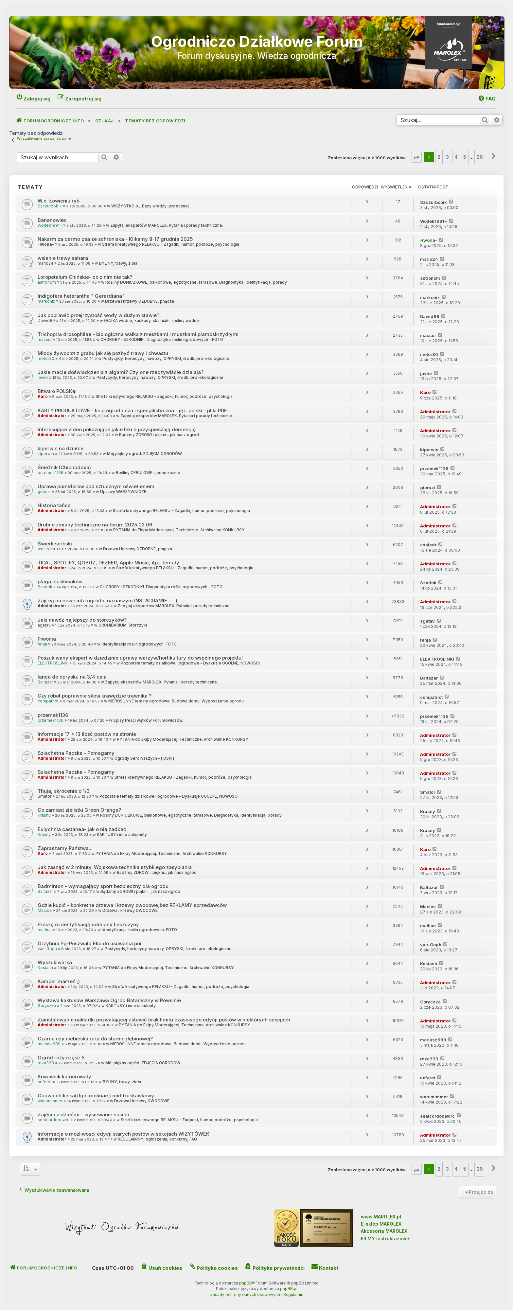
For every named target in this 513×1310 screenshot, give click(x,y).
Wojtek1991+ (50, 225)
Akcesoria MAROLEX (384, 1231)
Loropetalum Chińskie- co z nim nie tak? (85, 277)
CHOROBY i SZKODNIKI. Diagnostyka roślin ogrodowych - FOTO (161, 339)
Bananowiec (52, 220)
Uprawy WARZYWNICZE (123, 491)
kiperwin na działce (60, 448)
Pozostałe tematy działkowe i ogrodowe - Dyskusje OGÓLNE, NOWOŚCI (190, 663)
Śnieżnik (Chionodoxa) (64, 467)
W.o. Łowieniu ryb (59, 201)
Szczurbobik (50, 206)
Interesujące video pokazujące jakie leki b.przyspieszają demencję (117, 429)
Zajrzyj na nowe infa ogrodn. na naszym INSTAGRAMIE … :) (107, 600)
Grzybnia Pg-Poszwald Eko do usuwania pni (89, 943)
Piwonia (47, 639)
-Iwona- (46, 244)
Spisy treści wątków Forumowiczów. (148, 720)
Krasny (44, 815)
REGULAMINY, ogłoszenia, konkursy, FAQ (157, 1139)
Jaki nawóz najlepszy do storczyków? (82, 620)
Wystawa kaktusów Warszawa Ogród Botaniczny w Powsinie (109, 1000)
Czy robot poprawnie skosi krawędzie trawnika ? (94, 696)
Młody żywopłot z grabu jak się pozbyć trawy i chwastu (103, 353)
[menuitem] (487, 98)
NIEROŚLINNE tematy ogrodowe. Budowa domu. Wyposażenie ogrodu (176, 701)
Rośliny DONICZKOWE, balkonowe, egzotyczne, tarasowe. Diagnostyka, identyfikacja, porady (196, 282)
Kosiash (45, 967)
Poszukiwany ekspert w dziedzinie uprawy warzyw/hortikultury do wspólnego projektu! (140, 658)
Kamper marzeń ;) (59, 981)
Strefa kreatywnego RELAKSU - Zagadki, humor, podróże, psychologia (170, 244)
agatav (44, 625)
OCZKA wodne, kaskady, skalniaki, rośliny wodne (151, 320)
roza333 (46, 1063)
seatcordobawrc (53, 1120)
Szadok (45, 587)
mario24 (45, 263)
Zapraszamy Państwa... (65, 848)
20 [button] (480, 157)
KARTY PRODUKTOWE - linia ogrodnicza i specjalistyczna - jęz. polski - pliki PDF (132, 410)
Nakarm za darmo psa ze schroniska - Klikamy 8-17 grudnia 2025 (115, 239)
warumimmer (50, 1101)
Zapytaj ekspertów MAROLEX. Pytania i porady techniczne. (166, 225)
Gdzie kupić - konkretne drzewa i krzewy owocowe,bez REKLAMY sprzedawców (132, 905)
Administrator (52, 416)
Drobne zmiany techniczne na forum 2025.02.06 (95, 525)
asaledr (45, 549)
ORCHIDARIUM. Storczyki (122, 625)
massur (45, 339)
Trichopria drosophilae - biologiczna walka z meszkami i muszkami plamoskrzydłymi (138, 334)
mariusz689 (49, 1044)
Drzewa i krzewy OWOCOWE (130, 910)
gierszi (44, 491)
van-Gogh (47, 949)
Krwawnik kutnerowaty (64, 1076)
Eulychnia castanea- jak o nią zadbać (82, 829)
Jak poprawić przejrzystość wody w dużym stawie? (98, 315)
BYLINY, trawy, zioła (118, 263)
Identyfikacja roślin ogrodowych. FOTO (139, 644)
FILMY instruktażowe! (386, 1238)
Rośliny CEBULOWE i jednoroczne (148, 472)
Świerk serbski (55, 543)
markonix (46, 301)
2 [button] (438, 157)
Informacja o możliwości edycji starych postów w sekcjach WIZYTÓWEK (123, 1134)
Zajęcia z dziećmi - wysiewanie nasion (83, 1114)
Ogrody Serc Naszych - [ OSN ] (144, 758)
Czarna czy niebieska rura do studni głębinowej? (95, 1039)
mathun (45, 930)
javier (43, 377)
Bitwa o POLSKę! (57, 391)
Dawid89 (46, 320)
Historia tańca (54, 505)
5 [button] (464, 157)
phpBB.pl (288, 1288)
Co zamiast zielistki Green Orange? (79, 810)
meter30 (46, 358)
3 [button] (447, 157)
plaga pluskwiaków (60, 581)
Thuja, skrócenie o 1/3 (64, 791)
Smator (44, 796)
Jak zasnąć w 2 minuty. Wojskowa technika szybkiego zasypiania (115, 867)
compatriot (48, 701)
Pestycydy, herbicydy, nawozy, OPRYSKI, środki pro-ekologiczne (165, 358)
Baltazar (45, 682)
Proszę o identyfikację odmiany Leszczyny (88, 924)
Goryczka (47, 1005)
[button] (417, 157)
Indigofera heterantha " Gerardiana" (81, 296)
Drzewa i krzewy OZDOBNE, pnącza (139, 301)
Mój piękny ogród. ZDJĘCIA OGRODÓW (144, 453)
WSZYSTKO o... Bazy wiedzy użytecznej (150, 206)
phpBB (245, 1283)
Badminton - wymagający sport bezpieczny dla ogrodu (103, 886)
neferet (45, 1082)
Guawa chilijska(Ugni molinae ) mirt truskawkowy (96, 1095)
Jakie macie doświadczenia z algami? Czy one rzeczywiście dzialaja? (120, 372)
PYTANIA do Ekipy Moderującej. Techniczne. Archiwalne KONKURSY (179, 530)
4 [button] (456, 157)
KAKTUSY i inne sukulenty (122, 834)
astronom (47, 282)
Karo (43, 396)
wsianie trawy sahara (63, 258)
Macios (45, 910)
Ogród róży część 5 (61, 1057)
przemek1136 (50, 472)
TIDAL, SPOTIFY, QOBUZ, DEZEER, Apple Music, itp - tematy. (109, 562)
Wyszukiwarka (55, 962)
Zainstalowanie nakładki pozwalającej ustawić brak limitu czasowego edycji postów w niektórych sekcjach (164, 1020)
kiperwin (46, 453)
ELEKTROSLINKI (53, 663)
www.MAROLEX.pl (381, 1216)
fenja (42, 644)
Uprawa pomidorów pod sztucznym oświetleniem (96, 486)
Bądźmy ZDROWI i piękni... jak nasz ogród (159, 435)
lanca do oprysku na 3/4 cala (72, 677)
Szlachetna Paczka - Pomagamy (76, 753)
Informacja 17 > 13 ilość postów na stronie (87, 734)
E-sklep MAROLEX (381, 1224)
